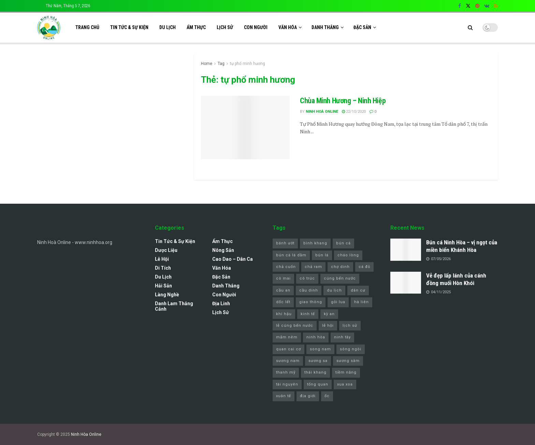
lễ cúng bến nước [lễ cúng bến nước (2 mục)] (294, 325)
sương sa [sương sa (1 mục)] (318, 361)
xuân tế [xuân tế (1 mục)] (283, 396)
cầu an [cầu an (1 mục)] (283, 290)
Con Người (256, 27)
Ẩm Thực (196, 27)
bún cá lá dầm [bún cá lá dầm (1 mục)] (291, 255)
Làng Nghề (167, 294)
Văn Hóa (287, 27)
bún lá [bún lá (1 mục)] (322, 255)
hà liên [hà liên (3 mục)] (361, 302)
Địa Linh (221, 303)
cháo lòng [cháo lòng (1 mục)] (348, 255)
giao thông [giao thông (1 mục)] (310, 302)
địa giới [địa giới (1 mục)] (308, 396)
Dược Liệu (166, 250)
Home (206, 63)
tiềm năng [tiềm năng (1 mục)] (346, 372)
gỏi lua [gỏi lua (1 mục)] (338, 302)
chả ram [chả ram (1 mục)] (313, 267)
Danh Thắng (325, 27)
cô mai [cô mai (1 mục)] (283, 278)
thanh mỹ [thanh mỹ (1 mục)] (285, 372)
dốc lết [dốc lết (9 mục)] (283, 302)
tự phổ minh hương (247, 63)
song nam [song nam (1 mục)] (320, 349)
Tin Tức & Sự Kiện (129, 27)
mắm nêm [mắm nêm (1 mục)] (287, 337)
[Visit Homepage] (48, 28)
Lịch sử (225, 27)
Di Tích (163, 268)
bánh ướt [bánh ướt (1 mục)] (285, 243)
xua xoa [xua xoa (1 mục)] (345, 384)
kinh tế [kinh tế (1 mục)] (308, 314)
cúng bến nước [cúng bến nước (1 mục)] (340, 278)
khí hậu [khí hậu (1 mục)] (284, 314)
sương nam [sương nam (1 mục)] (288, 361)
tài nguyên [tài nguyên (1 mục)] (287, 384)
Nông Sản (223, 250)
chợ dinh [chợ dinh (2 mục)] (340, 267)
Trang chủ (87, 27)
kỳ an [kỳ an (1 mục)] (329, 314)
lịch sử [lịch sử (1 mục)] (350, 325)
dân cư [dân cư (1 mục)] (358, 290)
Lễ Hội (162, 259)
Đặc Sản (362, 27)
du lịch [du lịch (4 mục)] (334, 290)
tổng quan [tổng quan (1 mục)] (317, 384)
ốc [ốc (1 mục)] (327, 396)
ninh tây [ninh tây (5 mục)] (342, 337)
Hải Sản (163, 285)
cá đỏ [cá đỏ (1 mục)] (364, 267)
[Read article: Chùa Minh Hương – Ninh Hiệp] (245, 127)
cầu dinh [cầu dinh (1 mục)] (308, 290)
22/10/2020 (354, 111)
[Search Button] (470, 27)
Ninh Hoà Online (322, 111)
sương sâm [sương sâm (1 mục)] (348, 361)
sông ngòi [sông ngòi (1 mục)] (350, 349)
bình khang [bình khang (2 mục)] (315, 243)
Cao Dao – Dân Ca (232, 259)
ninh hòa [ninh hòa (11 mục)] (315, 337)
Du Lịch (167, 27)
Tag (221, 63)
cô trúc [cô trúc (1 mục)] (307, 278)
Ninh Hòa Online (86, 434)
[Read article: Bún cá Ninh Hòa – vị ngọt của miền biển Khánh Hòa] (405, 249)
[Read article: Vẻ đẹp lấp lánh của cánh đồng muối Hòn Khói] (405, 283)
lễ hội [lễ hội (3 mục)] (328, 325)
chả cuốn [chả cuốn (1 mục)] (286, 267)
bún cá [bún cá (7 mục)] (343, 243)
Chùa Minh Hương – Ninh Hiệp (343, 100)
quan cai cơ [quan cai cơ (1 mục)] (288, 349)
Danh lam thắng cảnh (174, 306)
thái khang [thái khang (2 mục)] (315, 372)
